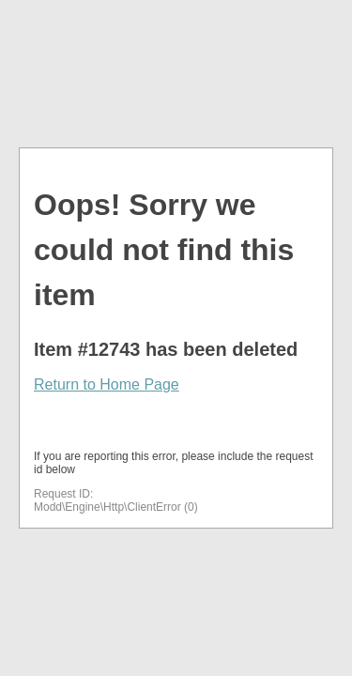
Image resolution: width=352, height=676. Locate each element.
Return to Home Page (106, 384)
